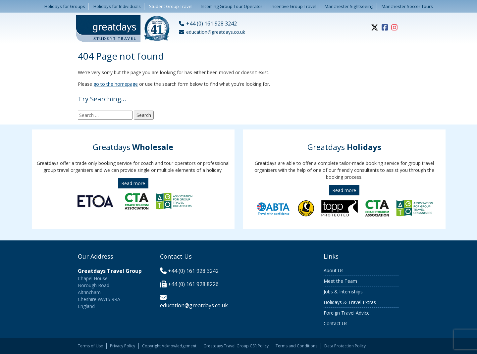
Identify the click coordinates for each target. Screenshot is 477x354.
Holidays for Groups (64, 6)
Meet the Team (340, 281)
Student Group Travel (170, 6)
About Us (334, 270)
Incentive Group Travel (293, 6)
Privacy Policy (122, 346)
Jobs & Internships (343, 291)
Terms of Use (90, 346)
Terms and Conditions (296, 346)
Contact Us (335, 323)
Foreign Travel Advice (347, 313)
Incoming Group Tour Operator (231, 6)
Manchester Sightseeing (349, 6)
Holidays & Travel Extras (350, 302)
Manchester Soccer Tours (407, 6)
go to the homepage (115, 84)
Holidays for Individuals (117, 6)
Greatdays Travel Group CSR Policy (236, 346)
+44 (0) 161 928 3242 (193, 271)
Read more (133, 183)
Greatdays (133, 146)
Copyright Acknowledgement (169, 346)
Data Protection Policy (345, 346)
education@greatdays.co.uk (194, 305)
